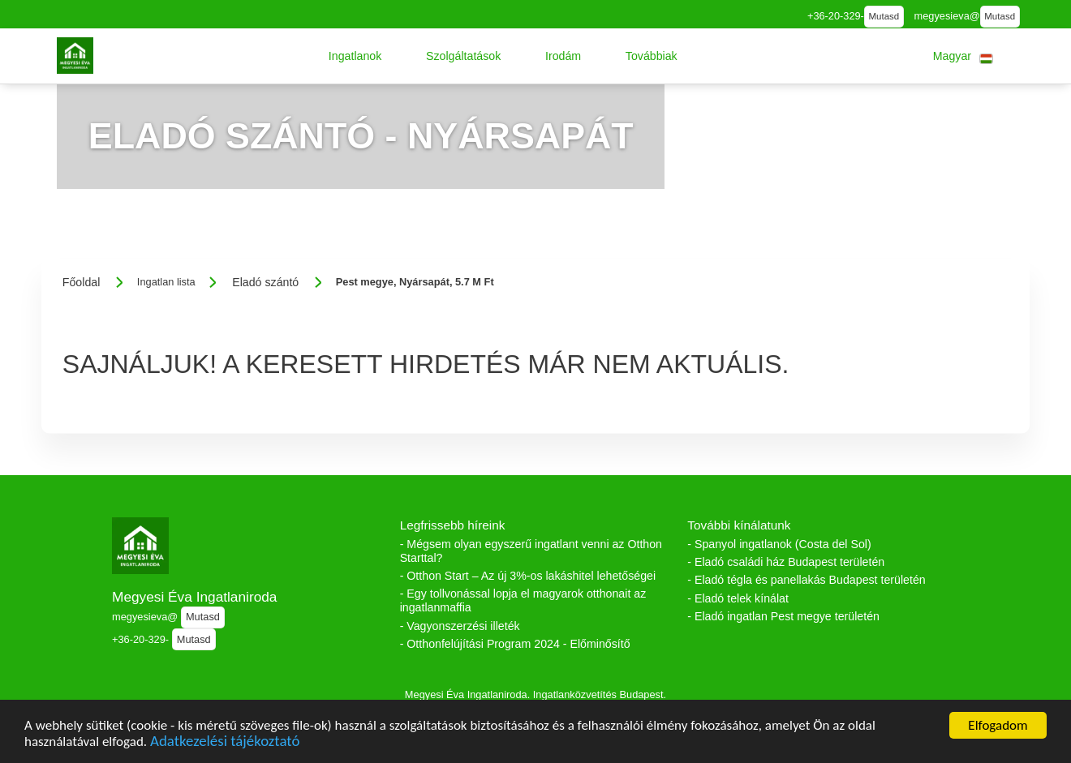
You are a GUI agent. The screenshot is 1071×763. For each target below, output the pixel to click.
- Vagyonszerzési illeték (460, 625)
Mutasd (883, 16)
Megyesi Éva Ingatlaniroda (194, 597)
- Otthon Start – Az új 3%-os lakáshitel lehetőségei (528, 575)
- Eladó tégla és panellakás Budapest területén (806, 579)
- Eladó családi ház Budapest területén (785, 561)
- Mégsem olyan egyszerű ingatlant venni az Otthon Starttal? (531, 551)
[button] (355, 56)
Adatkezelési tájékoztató (224, 743)
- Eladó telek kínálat (738, 598)
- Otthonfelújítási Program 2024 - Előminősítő (515, 643)
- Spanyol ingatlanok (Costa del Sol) (779, 544)
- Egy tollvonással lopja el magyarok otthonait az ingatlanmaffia (523, 600)
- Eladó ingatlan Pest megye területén (783, 616)
